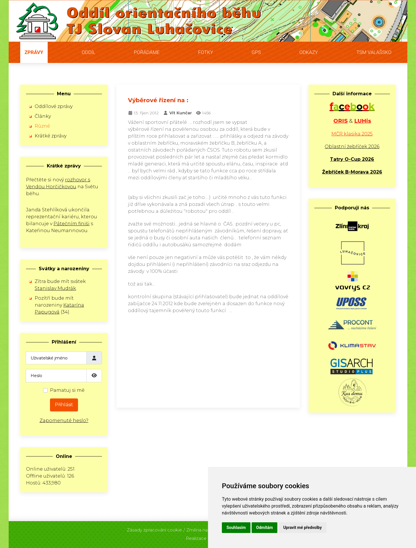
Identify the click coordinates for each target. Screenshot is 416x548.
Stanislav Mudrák (55, 288)
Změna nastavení (204, 528)
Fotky (205, 52)
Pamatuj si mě (67, 390)
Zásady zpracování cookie (154, 528)
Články (43, 116)
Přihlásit (64, 404)
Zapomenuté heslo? (64, 420)
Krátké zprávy (50, 136)
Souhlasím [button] (236, 527)
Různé (42, 126)
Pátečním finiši (71, 223)
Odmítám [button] (264, 527)
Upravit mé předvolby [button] (302, 527)
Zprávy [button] (34, 52)
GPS (256, 52)
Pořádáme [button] (146, 52)
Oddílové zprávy (54, 106)
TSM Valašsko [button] (373, 52)
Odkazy (308, 52)
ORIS (340, 121)
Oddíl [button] (88, 52)
